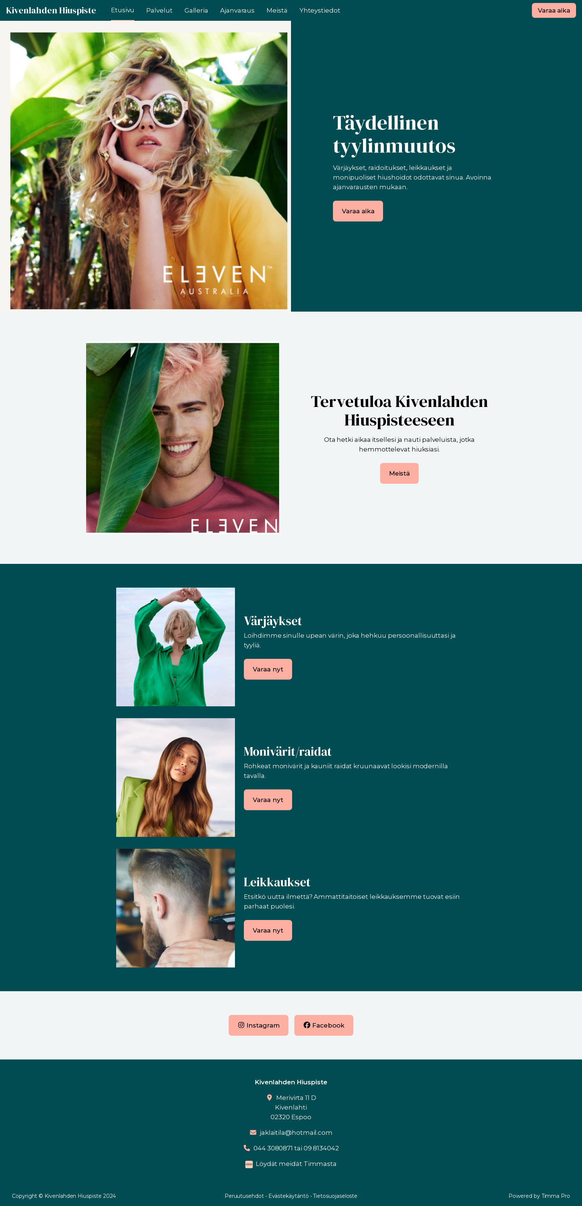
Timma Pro (556, 1196)
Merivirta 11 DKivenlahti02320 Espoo (293, 1107)
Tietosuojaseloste (335, 1196)
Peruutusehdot (244, 1196)
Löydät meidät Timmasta (296, 1163)
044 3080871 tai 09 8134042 (296, 1148)
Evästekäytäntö (288, 1196)
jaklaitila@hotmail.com (296, 1132)
